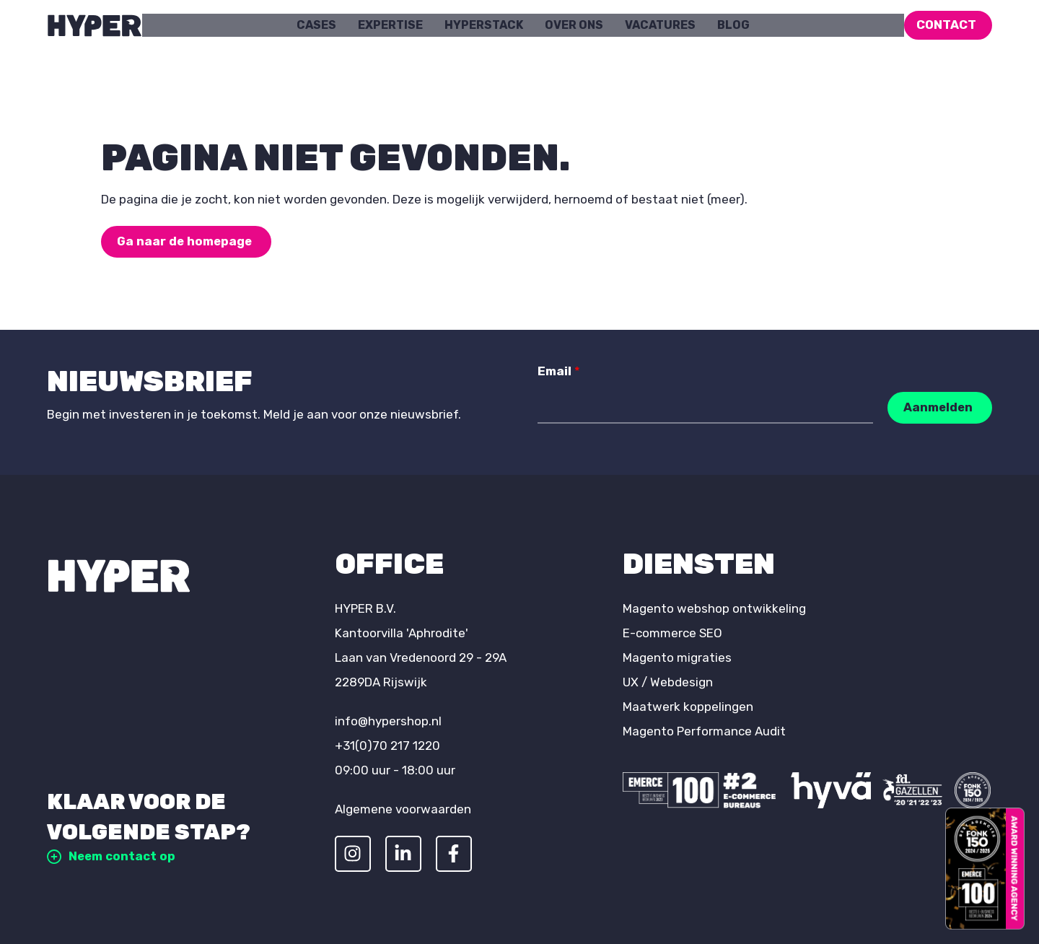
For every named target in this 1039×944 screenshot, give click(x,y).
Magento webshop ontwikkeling (714, 608)
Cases (316, 25)
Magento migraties (677, 657)
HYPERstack (483, 25)
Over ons (574, 25)
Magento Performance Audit (704, 731)
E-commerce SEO (672, 633)
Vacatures (660, 25)
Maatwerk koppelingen (688, 706)
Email (559, 371)
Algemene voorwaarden (403, 809)
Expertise (390, 25)
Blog (733, 25)
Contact (946, 24)
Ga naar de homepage (186, 241)
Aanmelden (937, 407)
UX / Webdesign (668, 682)
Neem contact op (112, 856)
